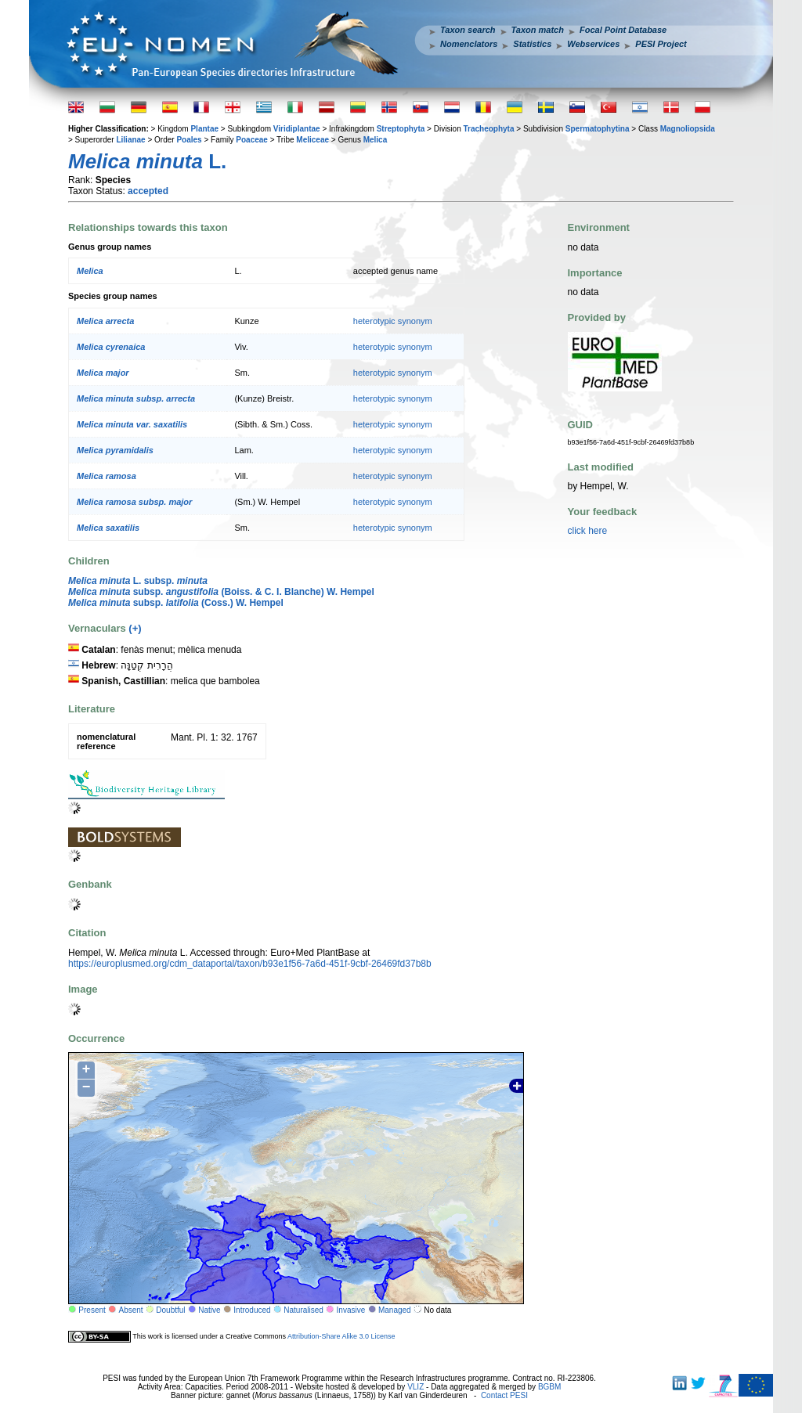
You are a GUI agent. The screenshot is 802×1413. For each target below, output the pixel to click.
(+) (134, 628)
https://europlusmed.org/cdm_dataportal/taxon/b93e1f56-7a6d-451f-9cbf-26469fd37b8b (250, 963)
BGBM (549, 1386)
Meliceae (312, 139)
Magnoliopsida (687, 128)
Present (91, 1310)
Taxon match (537, 29)
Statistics (532, 44)
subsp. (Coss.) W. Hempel (176, 602)
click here (588, 530)
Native (209, 1310)
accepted (148, 191)
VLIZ (415, 1386)
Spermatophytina (597, 128)
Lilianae (130, 139)
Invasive (351, 1310)
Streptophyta (401, 128)
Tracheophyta (488, 128)
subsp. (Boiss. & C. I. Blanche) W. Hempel (221, 591)
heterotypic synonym (392, 321)
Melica (375, 139)
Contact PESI (504, 1395)
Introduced (251, 1310)
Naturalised (303, 1310)
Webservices (593, 44)
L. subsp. (138, 580)
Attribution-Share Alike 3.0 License (341, 1336)
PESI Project (660, 44)
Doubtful (170, 1310)
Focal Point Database (623, 29)
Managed (394, 1310)
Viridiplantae (296, 128)
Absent (131, 1310)
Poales (188, 139)
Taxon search (468, 29)
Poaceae (252, 139)
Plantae (204, 128)
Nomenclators (468, 44)
